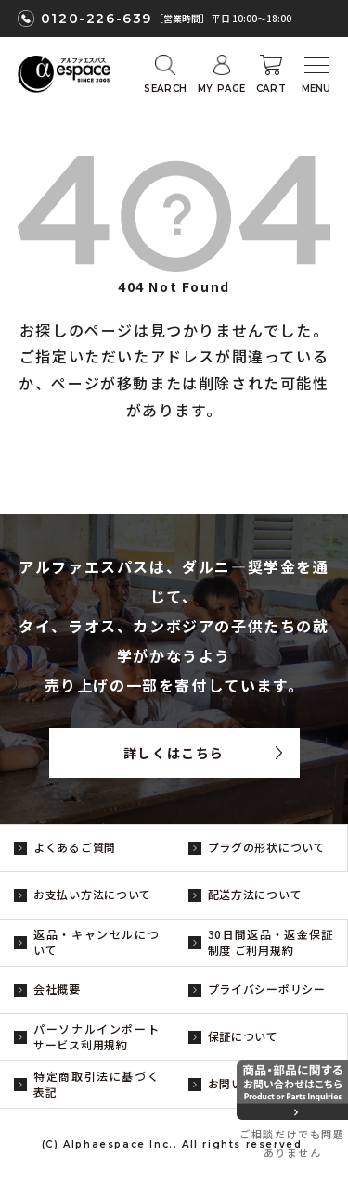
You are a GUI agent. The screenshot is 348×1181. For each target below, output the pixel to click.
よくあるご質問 (74, 847)
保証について (243, 1036)
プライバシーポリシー (267, 989)
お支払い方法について (92, 894)
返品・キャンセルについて (96, 942)
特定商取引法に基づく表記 (96, 1083)
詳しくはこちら (174, 752)
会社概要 (57, 989)
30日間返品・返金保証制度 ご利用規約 (271, 942)
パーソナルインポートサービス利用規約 (96, 1036)
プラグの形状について (267, 847)
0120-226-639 (96, 18)
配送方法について (255, 894)
